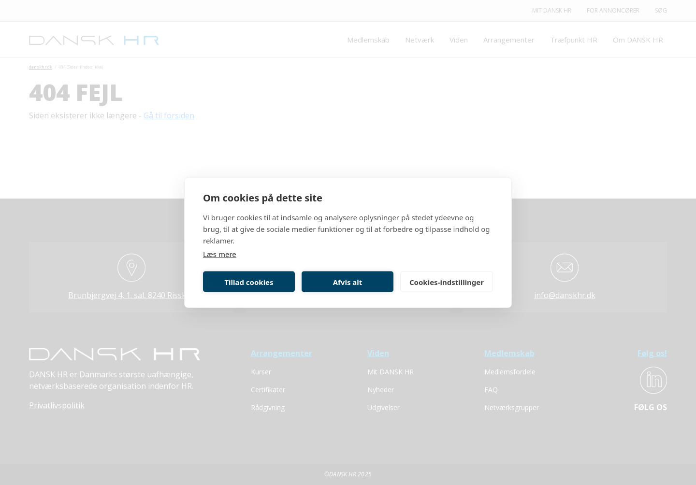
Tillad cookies (248, 281)
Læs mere (219, 254)
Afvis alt (347, 281)
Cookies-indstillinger (446, 281)
